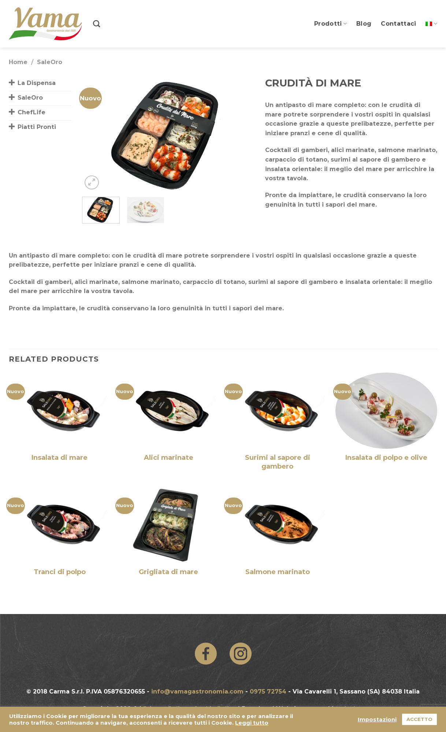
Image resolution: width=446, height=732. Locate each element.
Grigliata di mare (168, 572)
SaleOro (49, 62)
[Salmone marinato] (277, 525)
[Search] (96, 24)
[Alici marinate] (168, 411)
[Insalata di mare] (60, 411)
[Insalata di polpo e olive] (386, 411)
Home (18, 62)
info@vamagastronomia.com (197, 691)
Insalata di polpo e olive (386, 458)
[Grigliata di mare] (168, 525)
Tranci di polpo (60, 572)
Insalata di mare (59, 458)
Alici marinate (168, 458)
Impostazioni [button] (377, 719)
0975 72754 (268, 691)
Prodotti (330, 23)
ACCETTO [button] (419, 719)
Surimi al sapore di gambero (277, 462)
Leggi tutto (251, 723)
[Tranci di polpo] (60, 525)
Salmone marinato (277, 572)
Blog (363, 23)
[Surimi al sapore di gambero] (277, 411)
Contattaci (398, 23)
